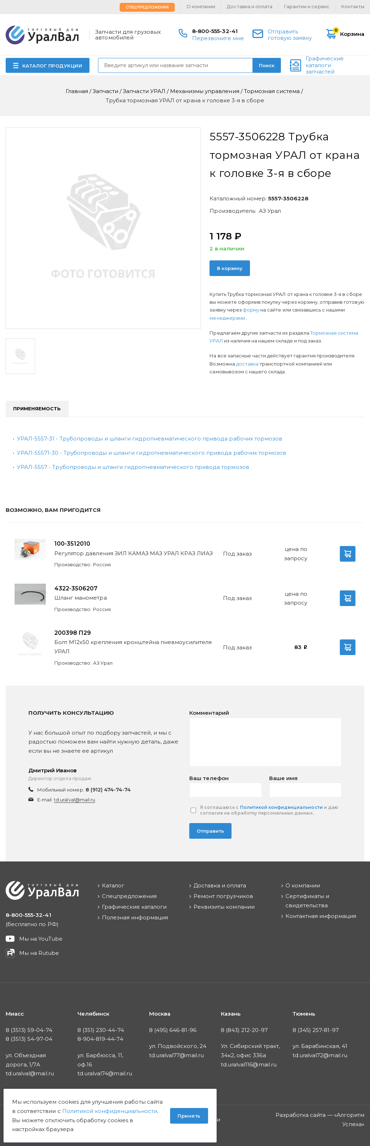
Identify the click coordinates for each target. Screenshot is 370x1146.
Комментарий (209, 712)
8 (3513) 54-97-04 (29, 1039)
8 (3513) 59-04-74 (29, 1030)
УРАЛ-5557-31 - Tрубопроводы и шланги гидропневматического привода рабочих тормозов (149, 438)
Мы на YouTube (41, 938)
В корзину (230, 268)
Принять (189, 1116)
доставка (247, 364)
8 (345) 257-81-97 (316, 1030)
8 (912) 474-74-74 (108, 789)
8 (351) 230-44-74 (100, 1030)
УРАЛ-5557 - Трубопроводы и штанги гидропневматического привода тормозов (133, 467)
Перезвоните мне (218, 38)
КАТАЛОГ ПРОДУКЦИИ (52, 66)
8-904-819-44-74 (100, 1039)
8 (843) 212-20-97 (244, 1030)
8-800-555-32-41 (215, 31)
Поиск (266, 65)
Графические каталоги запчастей (325, 65)
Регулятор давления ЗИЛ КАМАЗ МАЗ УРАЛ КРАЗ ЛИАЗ (133, 553)
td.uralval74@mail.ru (104, 1073)
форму (251, 310)
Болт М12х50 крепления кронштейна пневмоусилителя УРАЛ (133, 647)
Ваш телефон (209, 778)
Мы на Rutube (39, 953)
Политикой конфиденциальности (281, 807)
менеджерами (228, 318)
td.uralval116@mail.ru (249, 1064)
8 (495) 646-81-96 (172, 1030)
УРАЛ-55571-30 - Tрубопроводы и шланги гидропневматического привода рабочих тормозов (151, 452)
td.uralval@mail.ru (74, 799)
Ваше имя (283, 778)
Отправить (210, 831)
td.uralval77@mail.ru (176, 1055)
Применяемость (37, 408)
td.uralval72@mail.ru (320, 1055)
